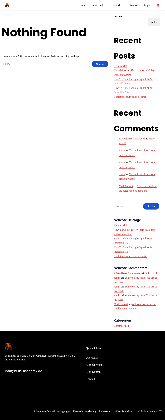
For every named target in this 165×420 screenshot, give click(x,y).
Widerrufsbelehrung (124, 411)
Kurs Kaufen (93, 372)
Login (147, 5)
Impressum (104, 411)
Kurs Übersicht (94, 364)
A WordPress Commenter (132, 138)
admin (122, 150)
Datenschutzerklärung (84, 411)
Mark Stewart (126, 186)
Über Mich (117, 5)
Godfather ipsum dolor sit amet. (130, 96)
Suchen (118, 16)
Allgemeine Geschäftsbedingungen (52, 411)
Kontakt (133, 5)
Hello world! (120, 66)
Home (83, 5)
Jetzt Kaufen (98, 5)
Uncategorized (121, 325)
